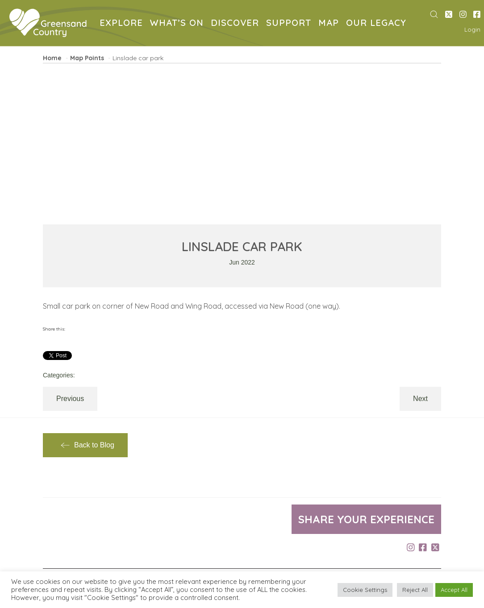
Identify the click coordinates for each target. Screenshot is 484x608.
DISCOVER (237, 24)
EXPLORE (123, 24)
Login (472, 29)
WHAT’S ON (178, 24)
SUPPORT (290, 24)
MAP (330, 24)
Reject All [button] (415, 589)
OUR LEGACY (378, 24)
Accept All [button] (454, 589)
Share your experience (366, 519)
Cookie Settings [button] (365, 589)
